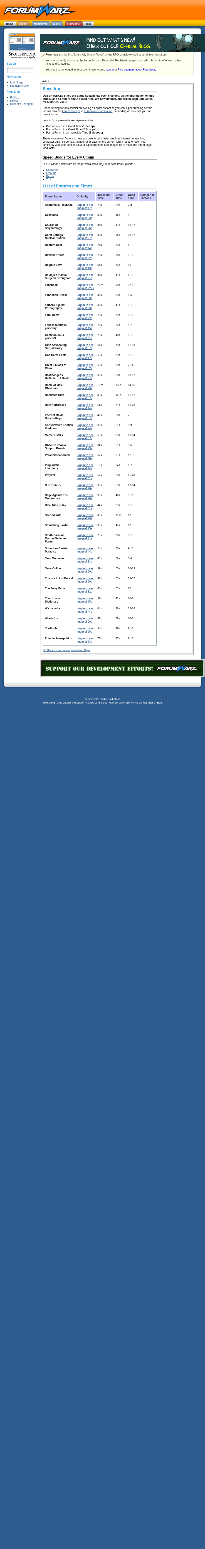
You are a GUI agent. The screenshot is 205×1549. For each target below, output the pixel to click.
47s (85, 356)
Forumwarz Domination (98, 111)
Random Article (19, 85)
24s (85, 427)
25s (85, 527)
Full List (15, 97)
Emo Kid (51, 173)
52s (85, 366)
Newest (14, 100)
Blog (52, 702)
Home (152, 702)
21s (85, 276)
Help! (159, 702)
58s (85, 640)
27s (85, 236)
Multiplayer (78, 702)
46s (85, 457)
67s (85, 397)
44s (85, 407)
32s (85, 590)
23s (85, 216)
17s (85, 206)
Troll (48, 179)
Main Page (16, 82)
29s (85, 570)
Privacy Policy (123, 702)
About (45, 702)
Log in (110, 69)
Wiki (134, 702)
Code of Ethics (64, 702)
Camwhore (52, 170)
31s (85, 507)
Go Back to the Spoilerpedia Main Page (66, 650)
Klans (111, 702)
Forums (103, 702)
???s (85, 286)
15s (85, 326)
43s (85, 266)
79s (85, 386)
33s (85, 296)
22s (85, 256)
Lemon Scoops (71, 111)
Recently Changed (21, 104)
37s (85, 346)
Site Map (142, 702)
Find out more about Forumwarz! (137, 69)
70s (85, 517)
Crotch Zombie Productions (106, 699)
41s (85, 477)
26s (85, 226)
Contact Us (91, 702)
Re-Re (50, 176)
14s (85, 246)
